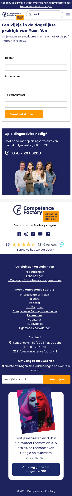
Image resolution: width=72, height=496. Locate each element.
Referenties (34, 315)
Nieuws (34, 299)
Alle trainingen (35, 272)
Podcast (34, 303)
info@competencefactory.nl (34, 351)
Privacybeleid (34, 324)
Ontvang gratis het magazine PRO (36, 469)
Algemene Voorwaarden (34, 328)
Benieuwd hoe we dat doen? (35, 250)
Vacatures (34, 319)
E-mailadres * (13, 76)
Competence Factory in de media (34, 311)
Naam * (9, 57)
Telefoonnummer (15, 95)
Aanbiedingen (35, 276)
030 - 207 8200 (34, 347)
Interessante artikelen (34, 295)
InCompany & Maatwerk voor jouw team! (34, 280)
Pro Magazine (34, 307)
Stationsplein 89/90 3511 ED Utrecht (34, 343)
